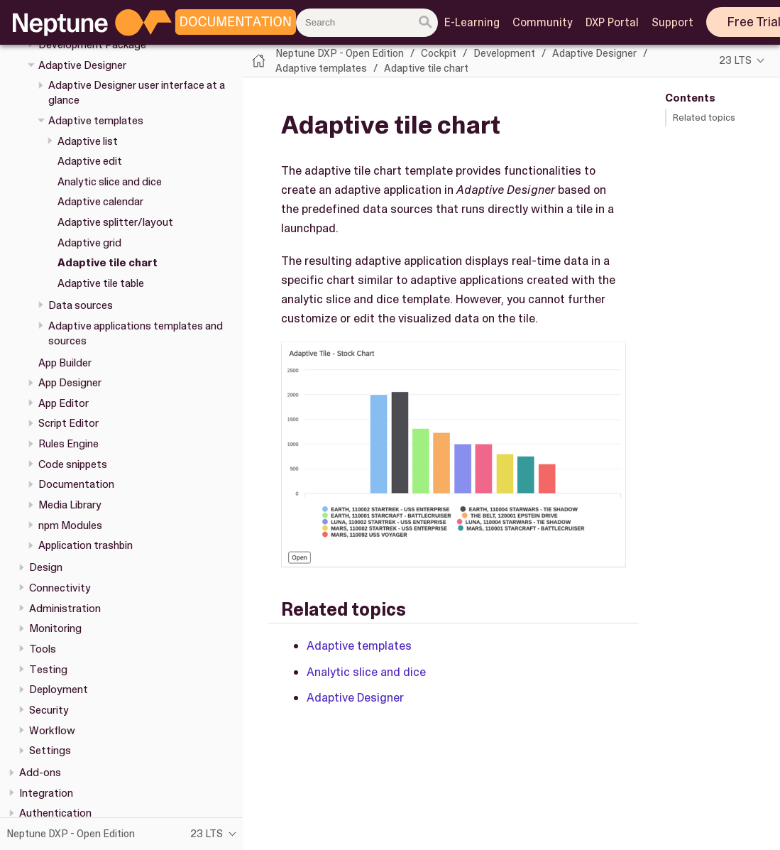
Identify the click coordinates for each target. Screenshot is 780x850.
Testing (48, 670)
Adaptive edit (89, 161)
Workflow (52, 731)
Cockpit (438, 53)
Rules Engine (68, 444)
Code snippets (72, 464)
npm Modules (70, 525)
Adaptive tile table (100, 283)
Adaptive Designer (82, 65)
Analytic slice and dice (109, 182)
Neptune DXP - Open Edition (339, 53)
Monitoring (55, 628)
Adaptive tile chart (107, 263)
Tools (42, 649)
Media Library (69, 505)
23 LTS (735, 60)
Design (45, 567)
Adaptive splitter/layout (115, 222)
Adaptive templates (95, 121)
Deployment (58, 689)
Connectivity (60, 588)
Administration (65, 608)
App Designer (69, 383)
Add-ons (40, 772)
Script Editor (68, 423)
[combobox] (367, 23)
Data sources (80, 305)
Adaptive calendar (100, 202)
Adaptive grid (89, 243)
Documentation (76, 484)
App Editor (63, 403)
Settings (50, 750)
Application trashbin (85, 545)
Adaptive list (87, 141)
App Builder (65, 363)
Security (49, 710)
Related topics (704, 117)
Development (504, 53)
